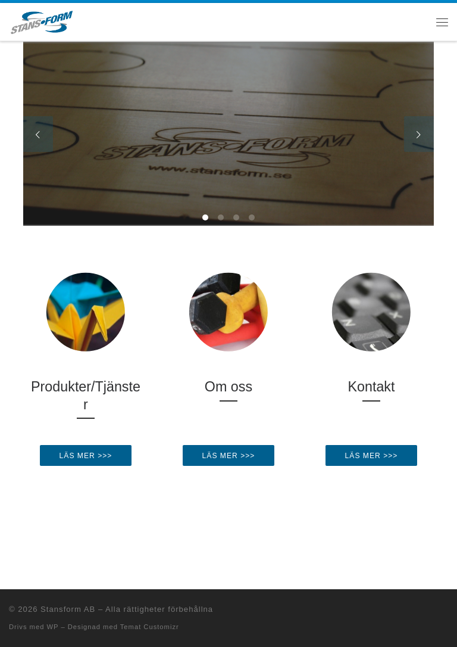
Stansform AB (67, 609)
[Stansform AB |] (41, 20)
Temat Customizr (149, 626)
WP (52, 626)
